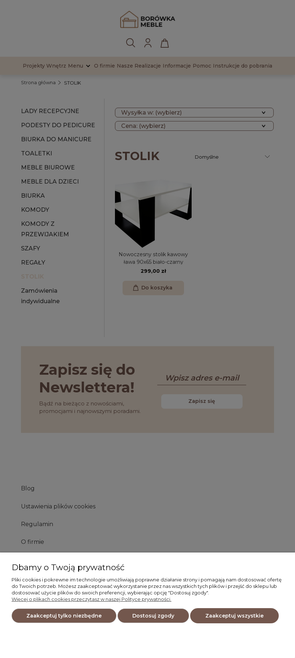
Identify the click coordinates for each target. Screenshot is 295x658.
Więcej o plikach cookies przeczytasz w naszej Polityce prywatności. (91, 599)
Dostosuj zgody (153, 615)
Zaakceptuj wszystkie (234, 615)
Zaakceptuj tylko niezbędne (64, 615)
